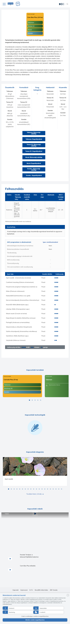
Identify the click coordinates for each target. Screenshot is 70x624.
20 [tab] (61, 489)
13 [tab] (42, 489)
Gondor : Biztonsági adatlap (33, 169)
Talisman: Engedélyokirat (34, 139)
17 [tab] (53, 489)
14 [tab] (45, 489)
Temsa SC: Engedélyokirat (33, 151)
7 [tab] (25, 489)
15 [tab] (48, 489)
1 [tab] (29, 400)
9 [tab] (31, 489)
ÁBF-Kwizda (53, 590)
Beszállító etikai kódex (41, 590)
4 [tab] (38, 400)
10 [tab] (34, 489)
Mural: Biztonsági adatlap (33, 157)
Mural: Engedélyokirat (34, 163)
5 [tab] (41, 400)
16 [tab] (50, 489)
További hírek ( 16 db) (35, 494)
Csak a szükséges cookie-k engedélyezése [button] (35, 616)
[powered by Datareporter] (67, 596)
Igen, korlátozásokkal (50, 242)
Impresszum (24, 590)
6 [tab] (22, 489)
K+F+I (31, 590)
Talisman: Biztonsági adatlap (34, 133)
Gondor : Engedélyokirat (34, 175)
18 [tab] (56, 489)
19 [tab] (59, 489)
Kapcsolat (15, 590)
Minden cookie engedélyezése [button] (35, 620)
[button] (18, 608)
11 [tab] (36, 489)
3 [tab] (35, 400)
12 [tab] (39, 489)
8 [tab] (28, 489)
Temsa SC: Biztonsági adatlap (34, 145)
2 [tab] (32, 400)
